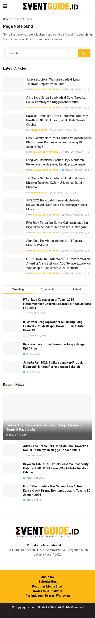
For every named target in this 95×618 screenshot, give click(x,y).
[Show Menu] (5, 6)
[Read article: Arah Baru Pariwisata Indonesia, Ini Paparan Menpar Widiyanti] (13, 246)
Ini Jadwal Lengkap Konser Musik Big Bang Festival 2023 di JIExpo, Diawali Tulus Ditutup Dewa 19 (54, 326)
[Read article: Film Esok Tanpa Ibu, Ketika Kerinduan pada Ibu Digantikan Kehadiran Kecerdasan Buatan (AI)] (13, 228)
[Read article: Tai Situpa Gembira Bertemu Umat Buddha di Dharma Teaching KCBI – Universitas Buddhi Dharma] (13, 183)
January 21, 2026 (60, 130)
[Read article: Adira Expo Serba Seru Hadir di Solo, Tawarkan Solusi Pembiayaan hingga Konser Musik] (13, 103)
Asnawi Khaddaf (38, 130)
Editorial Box (48, 581)
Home (6, 19)
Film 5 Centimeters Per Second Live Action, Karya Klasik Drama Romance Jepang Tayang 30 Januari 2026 (59, 142)
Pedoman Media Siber (47, 586)
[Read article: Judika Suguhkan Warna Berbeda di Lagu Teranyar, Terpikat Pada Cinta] (13, 85)
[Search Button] (84, 53)
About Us (47, 577)
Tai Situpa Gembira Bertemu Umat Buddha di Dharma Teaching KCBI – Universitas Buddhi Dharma (55, 182)
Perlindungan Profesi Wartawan (47, 595)
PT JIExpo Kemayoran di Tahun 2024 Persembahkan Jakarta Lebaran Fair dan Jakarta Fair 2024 (57, 304)
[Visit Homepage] (50, 6)
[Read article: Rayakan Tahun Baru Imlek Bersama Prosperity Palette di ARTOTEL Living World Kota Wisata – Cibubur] (13, 121)
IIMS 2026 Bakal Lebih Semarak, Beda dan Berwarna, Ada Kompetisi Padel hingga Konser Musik (56, 205)
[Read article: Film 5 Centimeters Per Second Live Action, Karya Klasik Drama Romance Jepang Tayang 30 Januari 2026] (13, 143)
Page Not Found (22, 19)
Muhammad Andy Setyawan (44, 89)
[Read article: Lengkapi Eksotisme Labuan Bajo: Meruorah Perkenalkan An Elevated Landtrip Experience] (13, 165)
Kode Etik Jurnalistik (47, 591)
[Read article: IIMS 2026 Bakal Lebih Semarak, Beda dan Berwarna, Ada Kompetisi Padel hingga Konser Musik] (13, 205)
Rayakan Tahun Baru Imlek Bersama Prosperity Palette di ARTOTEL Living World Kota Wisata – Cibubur (57, 120)
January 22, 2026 (72, 89)
